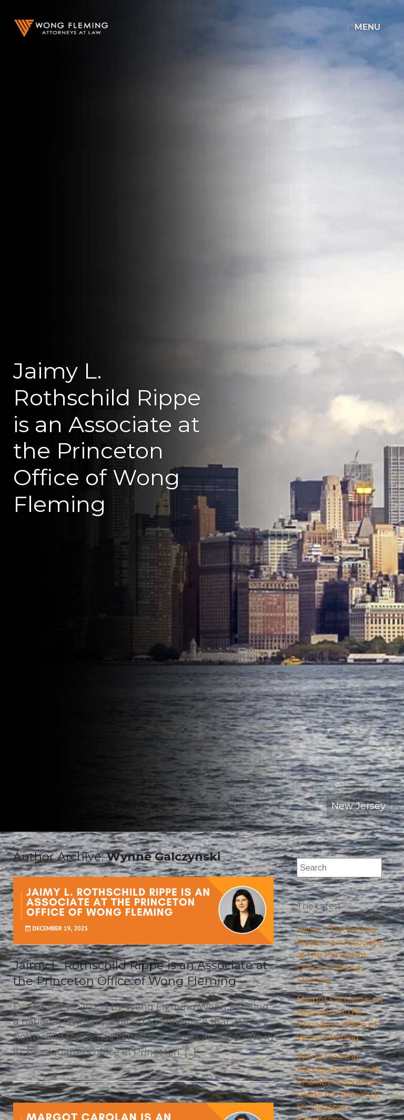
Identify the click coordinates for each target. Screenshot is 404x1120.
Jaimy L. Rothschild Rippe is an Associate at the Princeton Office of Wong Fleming (339, 955)
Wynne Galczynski (163, 857)
